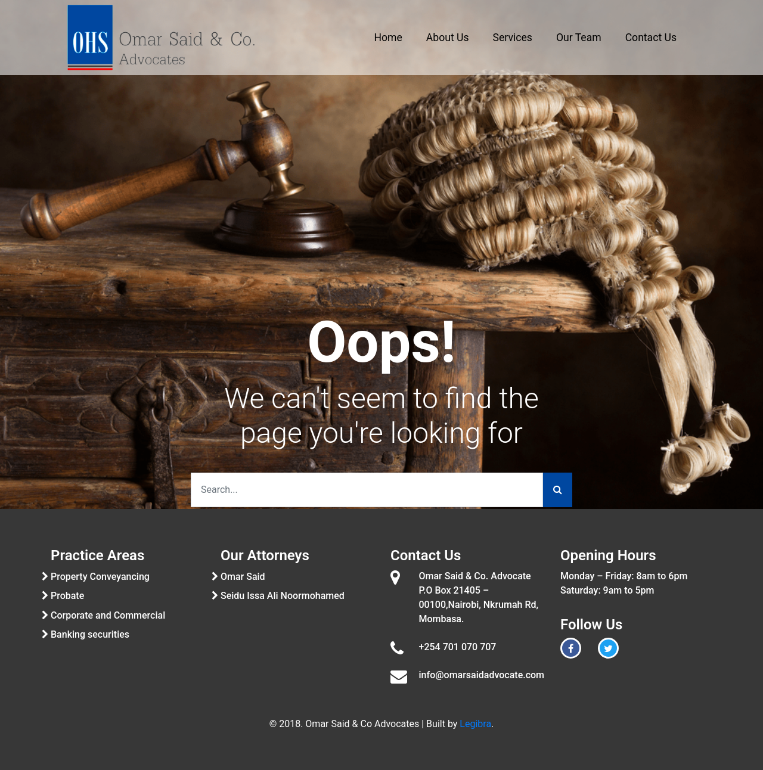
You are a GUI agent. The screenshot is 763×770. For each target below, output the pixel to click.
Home (388, 38)
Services (512, 38)
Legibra (475, 723)
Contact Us (651, 38)
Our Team (578, 38)
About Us (447, 38)
